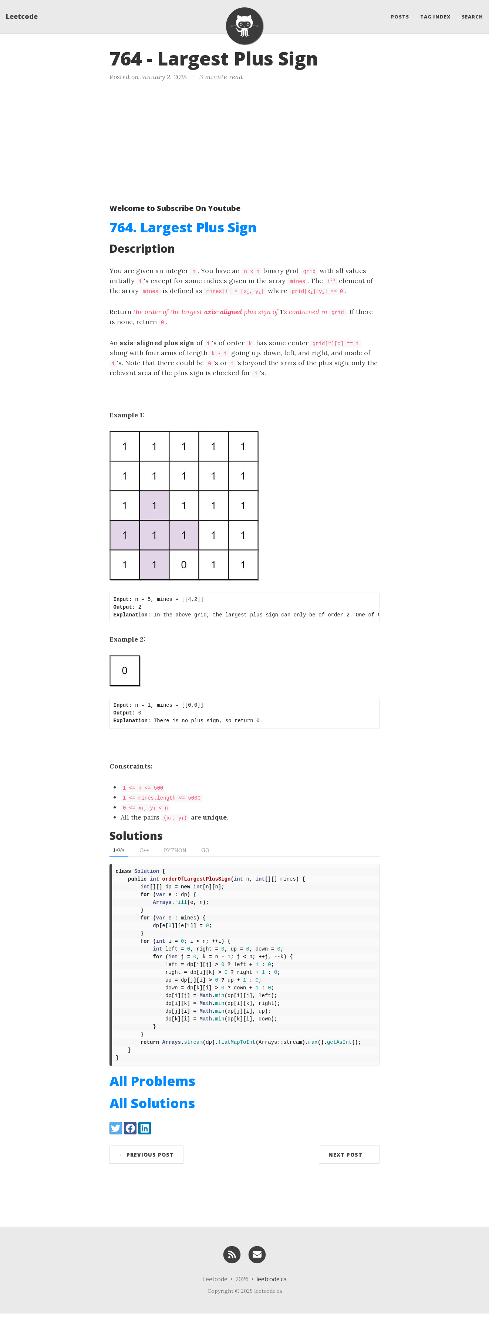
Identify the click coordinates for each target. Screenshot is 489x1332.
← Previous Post (146, 1173)
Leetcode (22, 16)
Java (119, 850)
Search (472, 16)
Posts (400, 16)
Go (205, 850)
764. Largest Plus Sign (183, 227)
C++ (144, 850)
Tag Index (435, 16)
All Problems (152, 1099)
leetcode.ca (271, 1298)
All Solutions (152, 1122)
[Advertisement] (244, 141)
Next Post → (349, 1173)
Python (175, 850)
